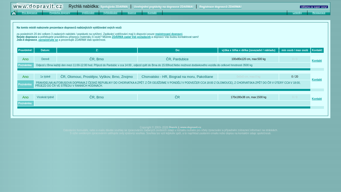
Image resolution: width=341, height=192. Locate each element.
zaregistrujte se (48, 39)
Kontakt (317, 60)
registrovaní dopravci (168, 34)
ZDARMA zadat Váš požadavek (131, 36)
